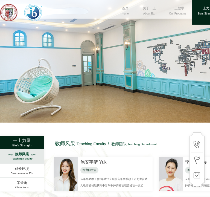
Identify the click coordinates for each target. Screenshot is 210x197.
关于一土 (149, 14)
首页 (125, 14)
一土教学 (178, 14)
